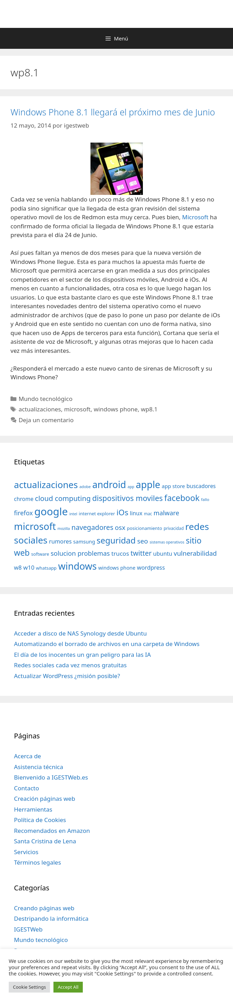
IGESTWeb (28, 929)
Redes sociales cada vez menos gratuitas (70, 665)
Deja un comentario (46, 420)
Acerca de (27, 756)
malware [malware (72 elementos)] (166, 513)
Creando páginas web (44, 908)
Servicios (26, 852)
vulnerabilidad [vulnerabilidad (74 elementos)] (195, 553)
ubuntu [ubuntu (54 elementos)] (162, 553)
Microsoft (195, 217)
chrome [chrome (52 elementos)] (24, 499)
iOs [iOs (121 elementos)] (123, 512)
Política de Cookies (40, 820)
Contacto (26, 788)
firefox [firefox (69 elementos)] (23, 513)
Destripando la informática (51, 918)
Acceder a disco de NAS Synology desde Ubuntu (80, 633)
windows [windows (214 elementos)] (77, 566)
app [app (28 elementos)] (131, 486)
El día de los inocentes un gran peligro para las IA (82, 655)
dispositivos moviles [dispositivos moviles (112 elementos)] (127, 498)
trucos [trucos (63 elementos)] (120, 553)
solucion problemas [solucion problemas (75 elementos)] (80, 553)
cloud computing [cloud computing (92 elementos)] (62, 498)
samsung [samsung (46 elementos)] (84, 541)
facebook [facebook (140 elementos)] (181, 497)
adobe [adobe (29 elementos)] (85, 486)
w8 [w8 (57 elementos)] (18, 567)
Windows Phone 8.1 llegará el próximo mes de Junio (112, 112)
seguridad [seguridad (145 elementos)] (116, 540)
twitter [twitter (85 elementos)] (141, 553)
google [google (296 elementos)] (51, 511)
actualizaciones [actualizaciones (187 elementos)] (46, 485)
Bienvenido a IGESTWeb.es (51, 777)
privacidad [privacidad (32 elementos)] (173, 528)
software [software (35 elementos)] (40, 554)
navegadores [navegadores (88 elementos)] (92, 527)
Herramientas (33, 809)
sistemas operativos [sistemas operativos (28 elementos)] (167, 542)
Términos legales (37, 862)
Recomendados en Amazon (52, 831)
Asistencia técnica (38, 767)
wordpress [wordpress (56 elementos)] (151, 567)
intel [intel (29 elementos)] (73, 513)
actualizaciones (40, 409)
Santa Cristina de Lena (45, 841)
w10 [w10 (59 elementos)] (28, 567)
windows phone (116, 409)
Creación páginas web (44, 799)
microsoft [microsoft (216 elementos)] (35, 526)
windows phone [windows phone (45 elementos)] (116, 567)
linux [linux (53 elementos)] (136, 513)
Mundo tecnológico (45, 399)
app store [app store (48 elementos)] (173, 485)
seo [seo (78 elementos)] (142, 541)
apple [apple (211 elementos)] (148, 484)
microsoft (77, 409)
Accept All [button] (68, 987)
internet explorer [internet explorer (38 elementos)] (97, 513)
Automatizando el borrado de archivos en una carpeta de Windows (106, 644)
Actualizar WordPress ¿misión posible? (67, 676)
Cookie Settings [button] (29, 987)
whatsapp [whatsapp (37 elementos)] (46, 568)
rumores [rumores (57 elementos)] (60, 541)
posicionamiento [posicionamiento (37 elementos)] (144, 528)
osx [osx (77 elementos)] (120, 527)
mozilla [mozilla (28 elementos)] (64, 528)
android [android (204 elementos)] (109, 484)
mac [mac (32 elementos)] (148, 513)
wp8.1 (149, 409)
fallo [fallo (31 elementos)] (205, 499)
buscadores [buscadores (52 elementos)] (201, 486)
